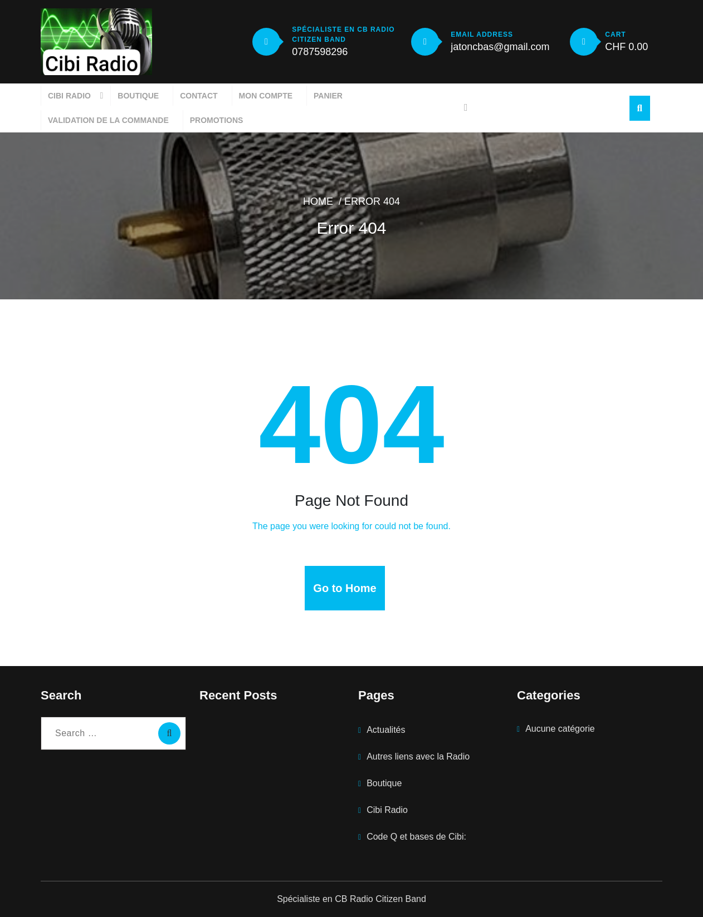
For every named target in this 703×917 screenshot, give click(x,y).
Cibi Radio (69, 95)
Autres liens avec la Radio (418, 756)
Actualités (386, 729)
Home (318, 201)
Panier (328, 95)
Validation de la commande (108, 120)
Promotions (216, 120)
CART (615, 34)
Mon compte (265, 95)
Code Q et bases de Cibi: (416, 836)
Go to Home (344, 588)
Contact (198, 95)
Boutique (138, 95)
